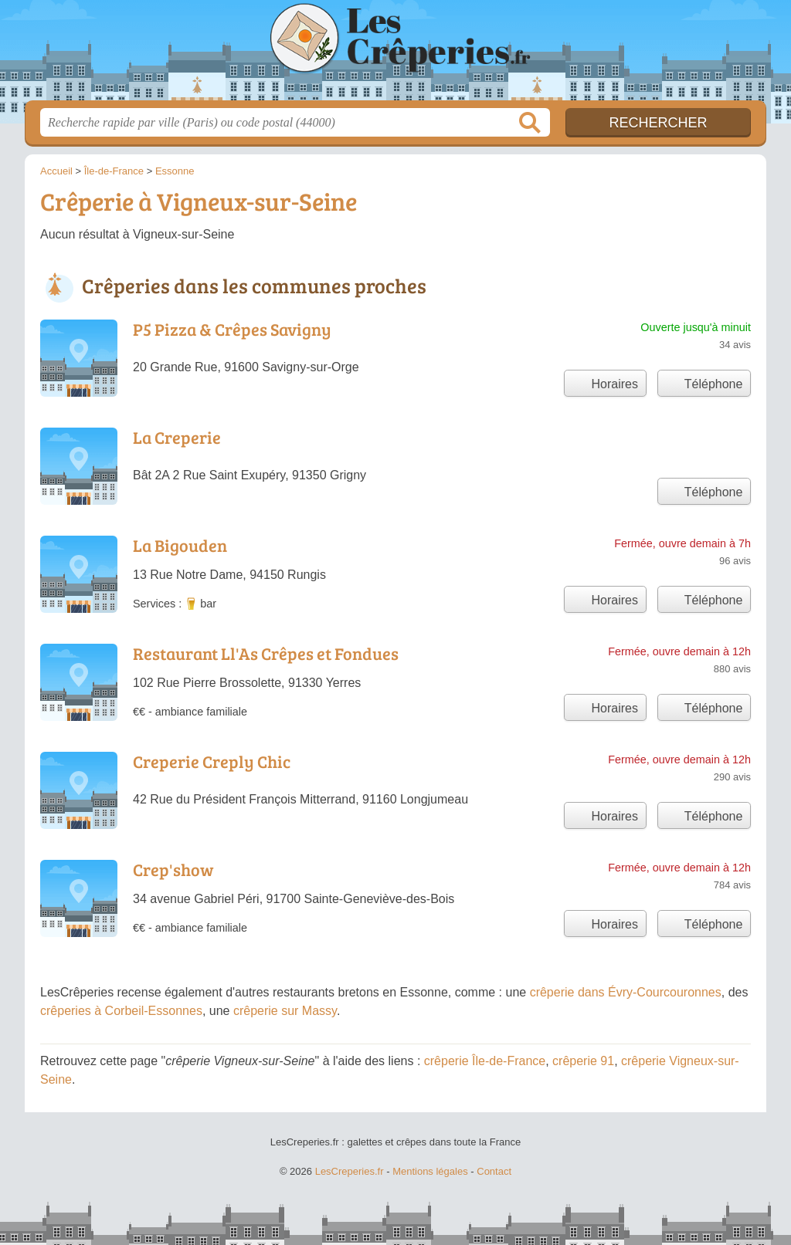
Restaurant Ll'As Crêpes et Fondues (266, 653)
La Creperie (177, 436)
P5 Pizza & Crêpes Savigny (232, 328)
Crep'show (173, 869)
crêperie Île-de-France (484, 1060)
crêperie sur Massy (285, 1010)
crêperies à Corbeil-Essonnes (121, 1010)
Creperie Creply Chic (211, 761)
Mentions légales (430, 1171)
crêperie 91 (583, 1060)
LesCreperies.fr (395, 55)
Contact (494, 1171)
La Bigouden (180, 545)
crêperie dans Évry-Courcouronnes (625, 992)
